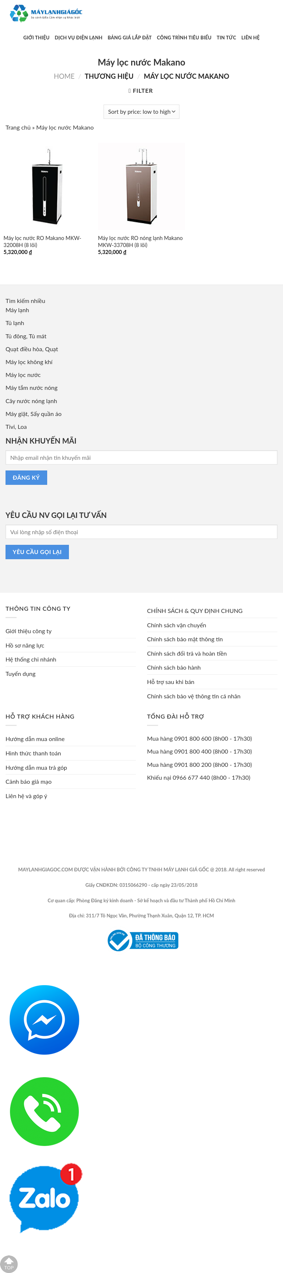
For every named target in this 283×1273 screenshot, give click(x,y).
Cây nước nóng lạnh (31, 400)
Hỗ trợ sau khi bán (171, 681)
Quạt (51, 348)
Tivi (10, 426)
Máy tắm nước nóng (31, 387)
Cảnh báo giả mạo (29, 781)
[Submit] (230, 14)
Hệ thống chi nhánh (31, 659)
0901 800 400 (193, 751)
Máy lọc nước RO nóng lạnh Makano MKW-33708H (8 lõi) (140, 241)
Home (64, 76)
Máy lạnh (17, 309)
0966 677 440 (191, 777)
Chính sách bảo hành (174, 667)
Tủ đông (16, 335)
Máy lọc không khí (29, 361)
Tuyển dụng (20, 673)
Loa (22, 426)
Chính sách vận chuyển (176, 624)
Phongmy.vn (207, 966)
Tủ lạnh (15, 322)
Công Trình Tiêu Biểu (184, 37)
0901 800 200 (193, 764)
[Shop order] (141, 112)
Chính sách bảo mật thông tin (185, 638)
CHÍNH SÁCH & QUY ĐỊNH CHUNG (194, 610)
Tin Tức (226, 37)
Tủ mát (37, 335)
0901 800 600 (193, 738)
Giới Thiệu (36, 37)
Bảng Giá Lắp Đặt (130, 37)
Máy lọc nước (23, 374)
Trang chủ (18, 127)
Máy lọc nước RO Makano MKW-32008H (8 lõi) (42, 241)
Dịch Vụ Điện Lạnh (79, 37)
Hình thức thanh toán (33, 753)
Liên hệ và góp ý (26, 795)
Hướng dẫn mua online (35, 738)
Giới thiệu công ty (29, 630)
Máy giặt (17, 413)
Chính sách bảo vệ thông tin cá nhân (194, 695)
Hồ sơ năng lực (25, 645)
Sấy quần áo (46, 413)
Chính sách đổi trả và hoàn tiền (187, 653)
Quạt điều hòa (24, 348)
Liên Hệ (250, 37)
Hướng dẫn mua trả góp (36, 767)
